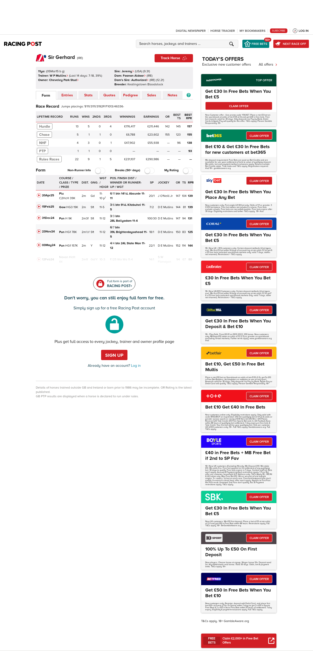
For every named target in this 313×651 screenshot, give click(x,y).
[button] (187, 44)
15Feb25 (48, 207)
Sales (151, 95)
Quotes (109, 95)
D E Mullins (165, 207)
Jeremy (128, 71)
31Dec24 (48, 218)
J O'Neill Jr (165, 196)
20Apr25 (48, 195)
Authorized (140, 80)
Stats (88, 95)
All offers (268, 64)
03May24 (48, 245)
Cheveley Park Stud (64, 80)
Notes (172, 95)
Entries (67, 95)
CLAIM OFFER (239, 106)
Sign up (114, 355)
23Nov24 (48, 231)
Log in (135, 365)
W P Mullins (59, 76)
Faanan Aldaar (134, 76)
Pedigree (130, 95)
